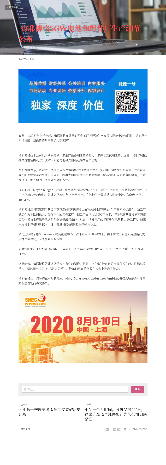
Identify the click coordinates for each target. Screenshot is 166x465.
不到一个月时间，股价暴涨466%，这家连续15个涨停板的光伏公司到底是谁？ (116, 414)
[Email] (114, 429)
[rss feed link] (118, 429)
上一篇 (23, 404)
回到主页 (12, 7)
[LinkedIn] (107, 429)
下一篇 (89, 404)
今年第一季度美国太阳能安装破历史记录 (49, 412)
